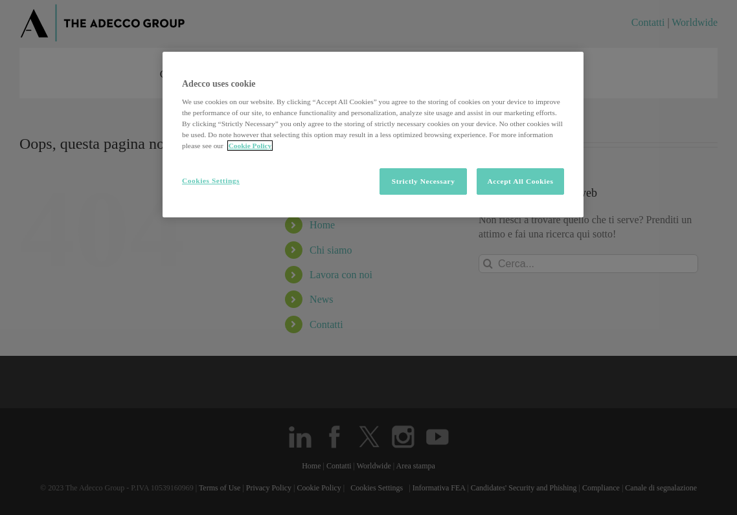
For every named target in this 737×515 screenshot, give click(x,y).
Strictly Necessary (423, 181)
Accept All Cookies (521, 181)
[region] (373, 135)
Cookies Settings (211, 180)
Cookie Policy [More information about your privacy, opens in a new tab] (250, 145)
